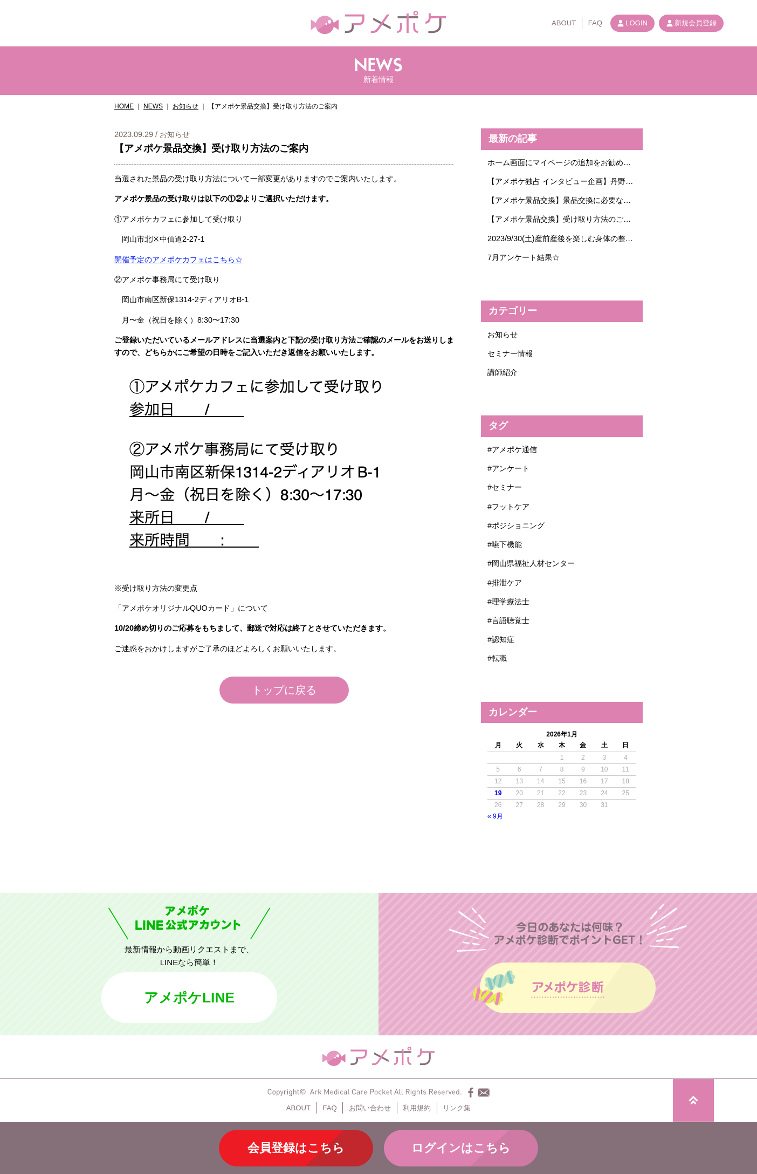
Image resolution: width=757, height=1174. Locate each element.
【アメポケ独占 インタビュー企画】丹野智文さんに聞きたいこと (561, 181)
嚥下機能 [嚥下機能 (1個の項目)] (507, 544)
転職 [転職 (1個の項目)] (499, 658)
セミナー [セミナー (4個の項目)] (507, 487)
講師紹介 (502, 372)
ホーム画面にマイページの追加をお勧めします (561, 162)
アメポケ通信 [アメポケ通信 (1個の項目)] (514, 449)
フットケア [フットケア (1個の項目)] (510, 506)
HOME (124, 106)
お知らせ (185, 106)
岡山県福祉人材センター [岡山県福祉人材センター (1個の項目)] (533, 563)
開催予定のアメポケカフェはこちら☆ (178, 259)
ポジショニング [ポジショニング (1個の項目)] (518, 525)
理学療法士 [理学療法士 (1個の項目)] (510, 601)
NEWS (153, 106)
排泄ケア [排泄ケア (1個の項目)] (507, 582)
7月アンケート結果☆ (523, 257)
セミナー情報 (510, 353)
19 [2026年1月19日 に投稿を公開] (497, 793)
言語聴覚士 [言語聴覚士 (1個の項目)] (510, 620)
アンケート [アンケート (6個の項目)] (510, 468)
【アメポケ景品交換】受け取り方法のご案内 (561, 219)
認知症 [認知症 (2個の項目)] (503, 639)
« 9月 (495, 816)
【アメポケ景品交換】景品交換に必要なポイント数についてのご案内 (561, 200)
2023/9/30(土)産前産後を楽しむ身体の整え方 (561, 238)
